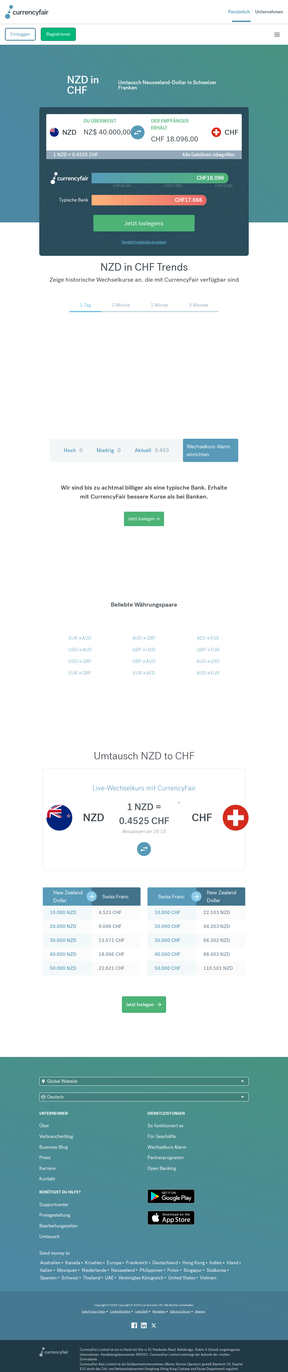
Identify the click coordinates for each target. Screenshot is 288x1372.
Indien (215, 1263)
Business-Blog (53, 1147)
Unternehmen (269, 12)
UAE (109, 1278)
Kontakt (47, 1179)
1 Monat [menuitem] (159, 305)
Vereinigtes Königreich (140, 1278)
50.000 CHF (167, 968)
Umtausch (49, 1236)
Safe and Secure (180, 1311)
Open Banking (161, 1168)
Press (44, 1158)
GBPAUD (143, 661)
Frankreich (137, 1263)
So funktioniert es (165, 1126)
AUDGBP (143, 638)
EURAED (144, 673)
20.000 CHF (167, 926)
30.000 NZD (63, 940)
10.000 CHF (167, 912)
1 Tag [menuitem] (85, 305)
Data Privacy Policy (93, 1311)
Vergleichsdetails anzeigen (144, 241)
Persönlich (239, 12)
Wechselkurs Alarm (166, 1147)
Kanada (72, 1263)
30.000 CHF (167, 940)
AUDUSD (208, 661)
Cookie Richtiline (120, 1311)
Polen (173, 1270)
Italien (46, 1270)
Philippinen (151, 1270)
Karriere (47, 1168)
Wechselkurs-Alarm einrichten (208, 450)
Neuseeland (123, 1270)
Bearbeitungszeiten (58, 1226)
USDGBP (79, 661)
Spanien (48, 1278)
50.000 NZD (63, 968)
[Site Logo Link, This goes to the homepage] (27, 12)
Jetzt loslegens (144, 223)
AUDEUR (208, 673)
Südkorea (216, 1270)
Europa (114, 1263)
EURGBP (80, 673)
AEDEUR (208, 638)
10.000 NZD (63, 912)
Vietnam (208, 1278)
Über (44, 1126)
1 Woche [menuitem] (121, 305)
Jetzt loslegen (144, 519)
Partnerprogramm (165, 1158)
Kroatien (93, 1263)
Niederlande (94, 1270)
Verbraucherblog (56, 1136)
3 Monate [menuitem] (198, 305)
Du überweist (99, 121)
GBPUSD (143, 650)
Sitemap (200, 1311)
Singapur (193, 1270)
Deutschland (165, 1263)
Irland (232, 1263)
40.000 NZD (63, 954)
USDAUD (80, 650)
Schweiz (69, 1278)
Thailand (91, 1278)
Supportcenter (54, 1205)
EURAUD (80, 638)
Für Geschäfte (161, 1136)
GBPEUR (208, 650)
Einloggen (20, 34)
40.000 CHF (167, 954)
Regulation (158, 1311)
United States (181, 1278)
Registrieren (58, 34)
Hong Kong (193, 1263)
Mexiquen (67, 1270)
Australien (50, 1263)
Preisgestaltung (54, 1215)
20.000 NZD (63, 926)
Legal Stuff (141, 1311)
